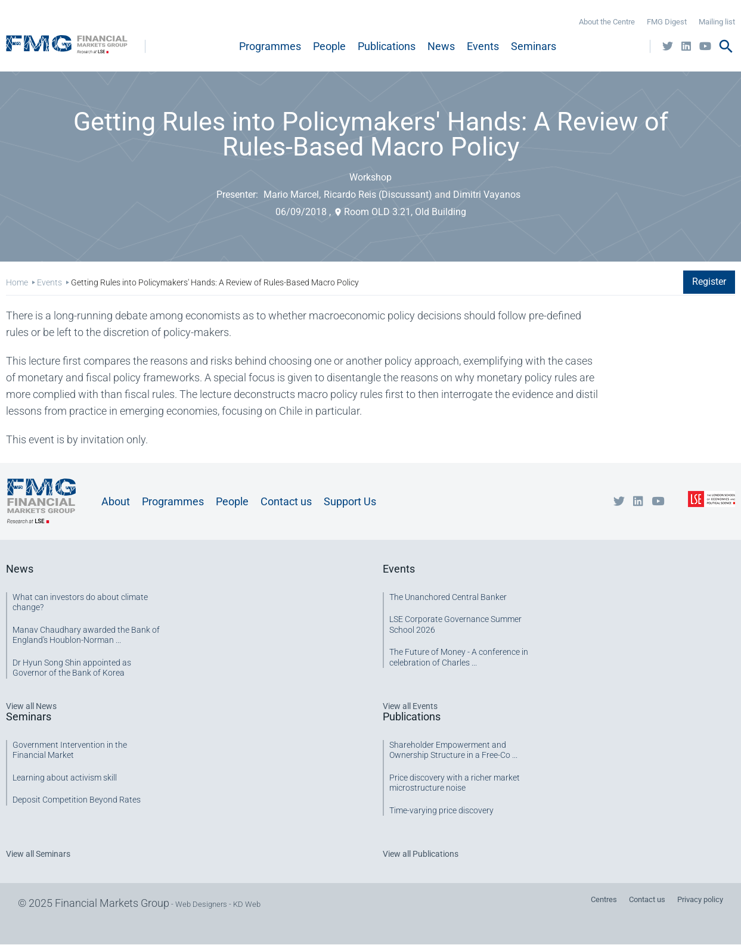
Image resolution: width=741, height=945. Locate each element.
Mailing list (717, 21)
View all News (31, 706)
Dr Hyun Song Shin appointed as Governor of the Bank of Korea (72, 668)
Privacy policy (700, 899)
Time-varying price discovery (441, 810)
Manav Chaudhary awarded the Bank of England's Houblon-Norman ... (86, 635)
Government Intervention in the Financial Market (70, 750)
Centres (604, 899)
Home (17, 282)
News (441, 46)
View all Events (410, 706)
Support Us (350, 501)
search (726, 46)
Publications (387, 46)
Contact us (286, 501)
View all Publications (420, 854)
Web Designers (201, 904)
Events (483, 46)
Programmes (270, 46)
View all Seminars (38, 854)
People (329, 46)
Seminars (533, 46)
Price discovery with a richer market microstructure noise (454, 783)
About (115, 501)
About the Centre (607, 21)
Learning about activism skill (65, 777)
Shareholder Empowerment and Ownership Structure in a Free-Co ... (453, 750)
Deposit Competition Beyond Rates (77, 799)
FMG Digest (667, 21)
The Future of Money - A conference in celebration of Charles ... (458, 657)
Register (709, 281)
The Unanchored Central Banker (448, 597)
